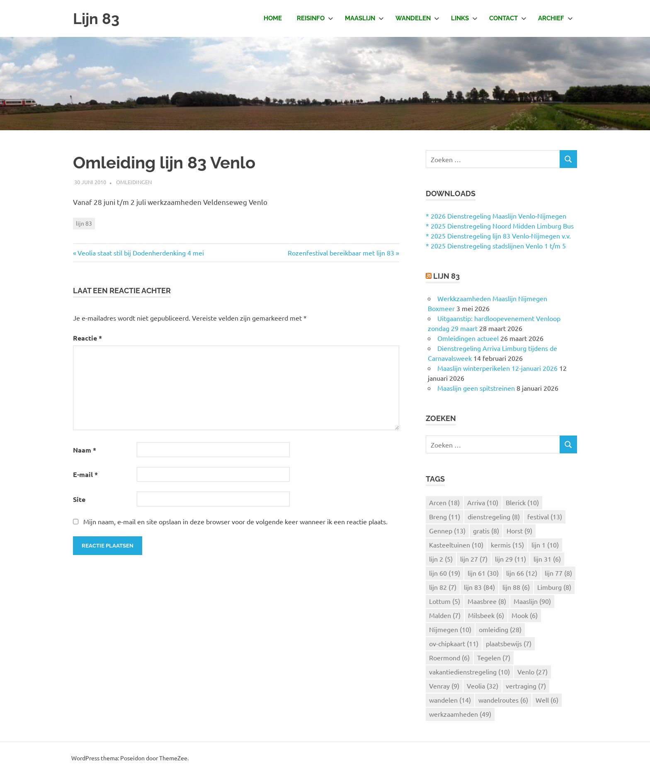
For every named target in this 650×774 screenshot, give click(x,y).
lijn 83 (84, 223)
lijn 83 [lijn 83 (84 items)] (479, 587)
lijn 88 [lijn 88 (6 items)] (516, 587)
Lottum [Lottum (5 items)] (444, 601)
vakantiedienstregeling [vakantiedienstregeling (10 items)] (469, 671)
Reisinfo (315, 18)
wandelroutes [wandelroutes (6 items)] (503, 700)
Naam (84, 449)
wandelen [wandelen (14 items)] (450, 700)
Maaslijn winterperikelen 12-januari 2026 (497, 368)
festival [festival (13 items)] (544, 516)
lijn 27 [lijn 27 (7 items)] (474, 559)
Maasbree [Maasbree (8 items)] (487, 601)
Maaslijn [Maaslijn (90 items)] (532, 601)
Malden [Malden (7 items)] (445, 615)
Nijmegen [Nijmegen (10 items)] (450, 629)
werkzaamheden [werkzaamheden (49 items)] (460, 714)
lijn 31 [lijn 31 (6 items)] (547, 559)
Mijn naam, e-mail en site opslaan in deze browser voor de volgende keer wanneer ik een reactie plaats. (235, 521)
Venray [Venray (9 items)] (444, 686)
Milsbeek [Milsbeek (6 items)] (486, 615)
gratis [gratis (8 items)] (486, 530)
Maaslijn (364, 18)
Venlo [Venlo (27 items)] (532, 671)
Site (79, 499)
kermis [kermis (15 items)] (507, 544)
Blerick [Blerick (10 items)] (522, 502)
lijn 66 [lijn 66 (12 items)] (521, 573)
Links (464, 18)
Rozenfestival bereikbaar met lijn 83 (341, 252)
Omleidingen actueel (468, 338)
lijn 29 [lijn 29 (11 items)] (510, 559)
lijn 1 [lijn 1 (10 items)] (545, 544)
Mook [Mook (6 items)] (525, 615)
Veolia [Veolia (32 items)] (482, 686)
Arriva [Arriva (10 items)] (482, 502)
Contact (507, 18)
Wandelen (417, 18)
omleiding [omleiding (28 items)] (500, 629)
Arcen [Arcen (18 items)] (444, 502)
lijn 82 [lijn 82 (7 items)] (442, 587)
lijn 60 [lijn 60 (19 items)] (444, 573)
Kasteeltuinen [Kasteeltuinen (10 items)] (456, 544)
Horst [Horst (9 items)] (519, 530)
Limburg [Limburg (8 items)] (554, 587)
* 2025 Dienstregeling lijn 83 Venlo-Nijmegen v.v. (498, 235)
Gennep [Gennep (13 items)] (447, 530)
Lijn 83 (97, 18)
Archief (555, 18)
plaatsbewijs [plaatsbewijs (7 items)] (508, 643)
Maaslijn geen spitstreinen (476, 388)
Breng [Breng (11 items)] (444, 516)
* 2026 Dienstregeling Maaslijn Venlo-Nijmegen (496, 216)
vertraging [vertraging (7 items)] (526, 686)
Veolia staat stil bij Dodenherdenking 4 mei (141, 252)
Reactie (87, 337)
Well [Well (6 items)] (547, 700)
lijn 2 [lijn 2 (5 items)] (441, 559)
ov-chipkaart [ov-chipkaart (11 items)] (453, 643)
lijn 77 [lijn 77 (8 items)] (558, 573)
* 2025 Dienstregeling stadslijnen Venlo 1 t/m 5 (496, 245)
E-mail (85, 474)
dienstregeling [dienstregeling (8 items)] (494, 516)
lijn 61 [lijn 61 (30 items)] (483, 573)
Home (273, 18)
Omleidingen (134, 181)
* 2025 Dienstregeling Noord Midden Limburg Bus (500, 225)
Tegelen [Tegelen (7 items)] (493, 657)
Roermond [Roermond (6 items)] (449, 657)
